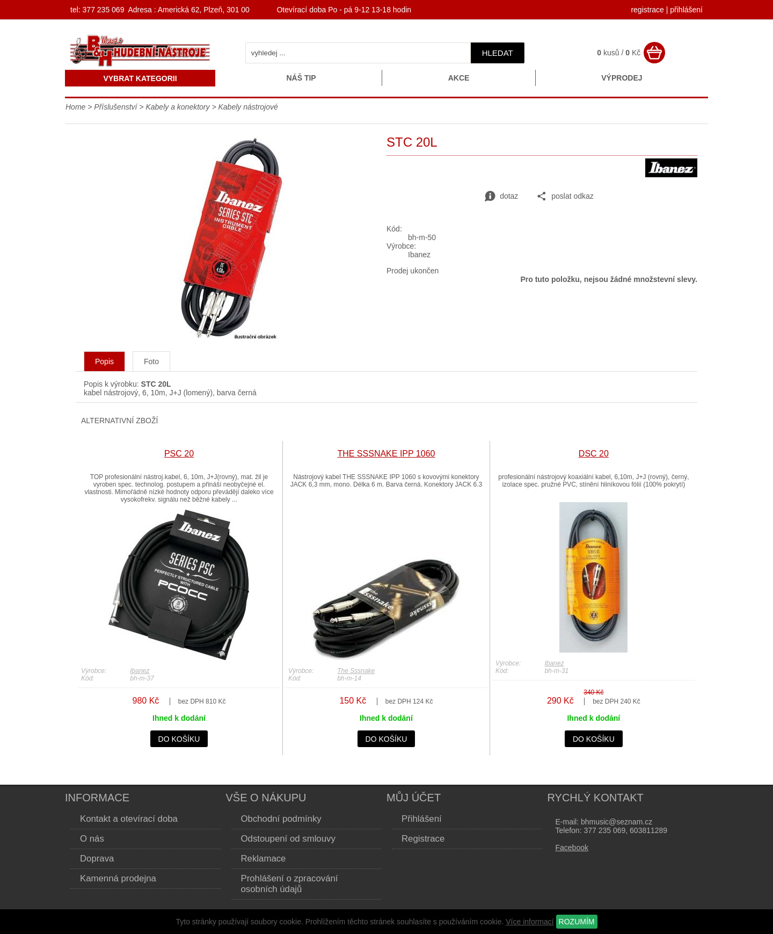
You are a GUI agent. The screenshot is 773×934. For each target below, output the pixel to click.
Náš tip (301, 78)
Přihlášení (422, 819)
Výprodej (621, 78)
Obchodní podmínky (281, 819)
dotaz (501, 196)
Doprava (97, 858)
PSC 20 (179, 453)
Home (75, 107)
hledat (497, 52)
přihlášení (686, 9)
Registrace (423, 839)
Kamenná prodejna (118, 878)
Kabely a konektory (177, 107)
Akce (459, 78)
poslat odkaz (565, 196)
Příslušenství (116, 107)
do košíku (179, 739)
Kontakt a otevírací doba (129, 819)
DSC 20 (594, 453)
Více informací (529, 921)
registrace (647, 9)
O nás (92, 839)
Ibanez (139, 671)
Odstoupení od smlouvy (288, 839)
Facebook (572, 847)
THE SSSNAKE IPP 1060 (386, 453)
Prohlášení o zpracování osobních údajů (289, 883)
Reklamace (263, 858)
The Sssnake (356, 671)
